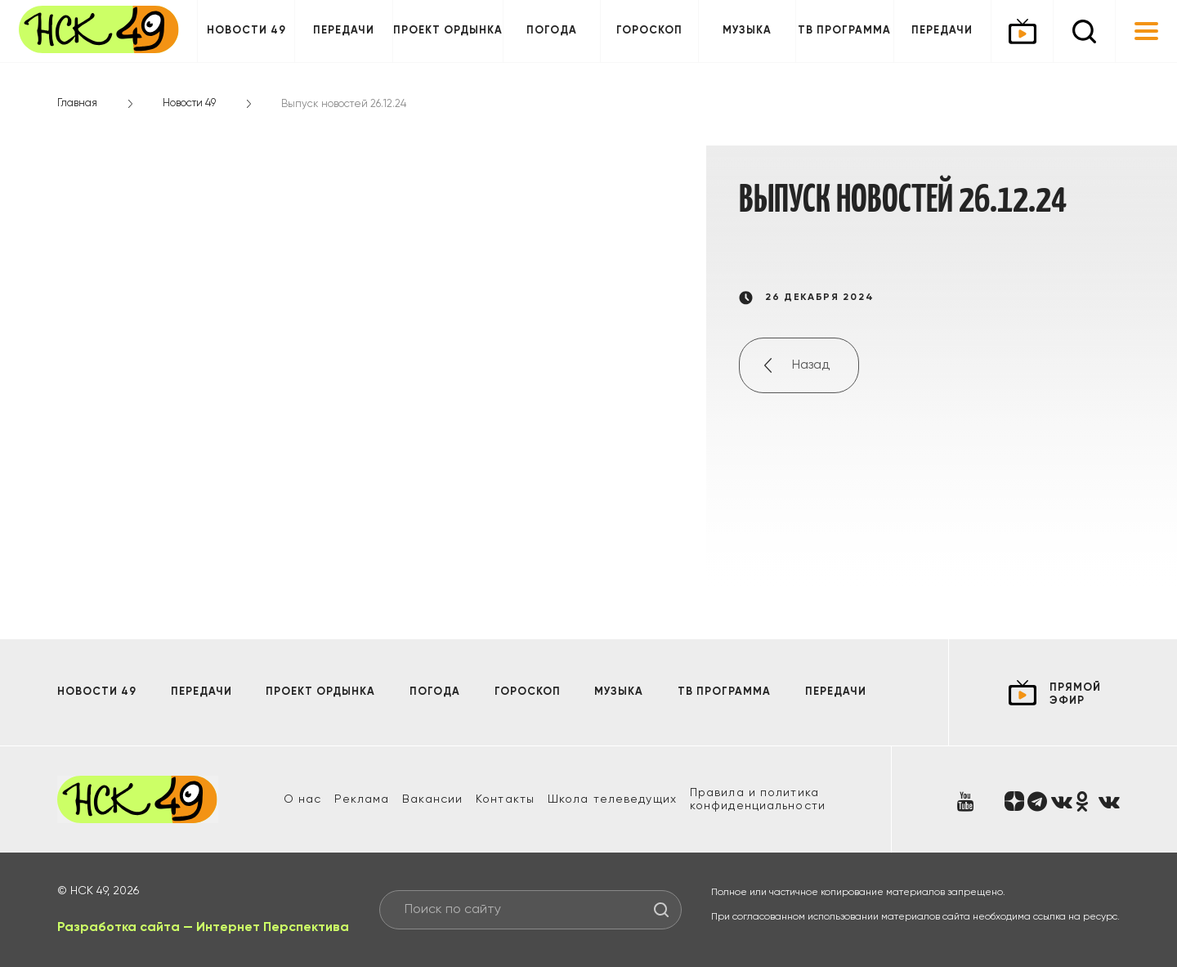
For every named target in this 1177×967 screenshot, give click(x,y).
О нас (303, 799)
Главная (77, 103)
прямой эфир (1075, 694)
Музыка (747, 30)
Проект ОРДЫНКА (448, 30)
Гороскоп (649, 30)
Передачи (343, 30)
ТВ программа (844, 30)
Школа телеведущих (612, 799)
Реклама (361, 799)
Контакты (505, 799)
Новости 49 (246, 30)
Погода (551, 30)
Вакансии (432, 799)
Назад (811, 365)
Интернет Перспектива (272, 927)
